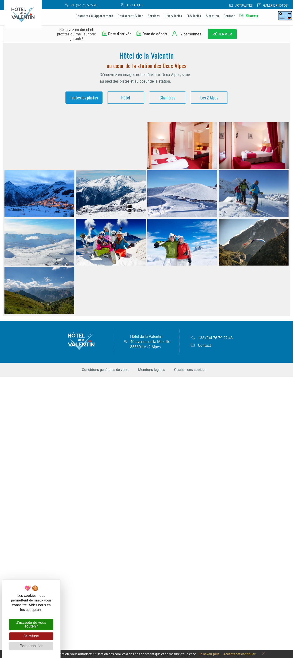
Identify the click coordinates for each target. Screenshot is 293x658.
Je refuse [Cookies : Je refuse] (31, 636)
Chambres (167, 97)
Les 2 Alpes (209, 97)
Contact (201, 626)
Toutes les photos (83, 97)
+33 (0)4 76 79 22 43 (212, 619)
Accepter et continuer (239, 654)
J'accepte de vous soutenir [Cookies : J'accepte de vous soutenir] (31, 624)
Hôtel (125, 97)
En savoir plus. (209, 654)
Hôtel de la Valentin (150, 623)
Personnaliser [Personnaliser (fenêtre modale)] (31, 646)
